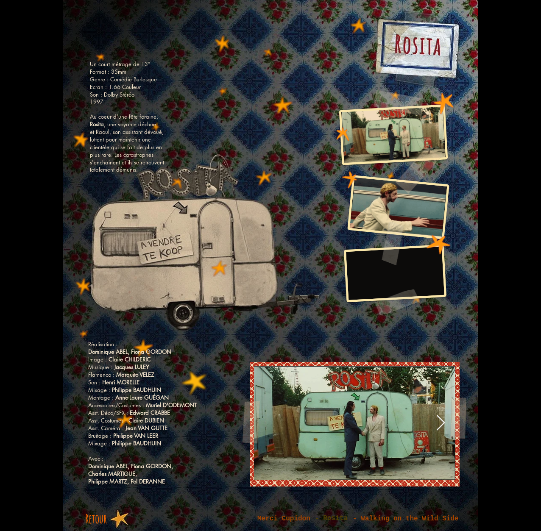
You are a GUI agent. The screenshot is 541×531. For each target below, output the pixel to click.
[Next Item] (441, 423)
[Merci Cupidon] (288, 518)
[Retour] (104, 518)
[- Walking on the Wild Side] (410, 519)
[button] (333, 518)
